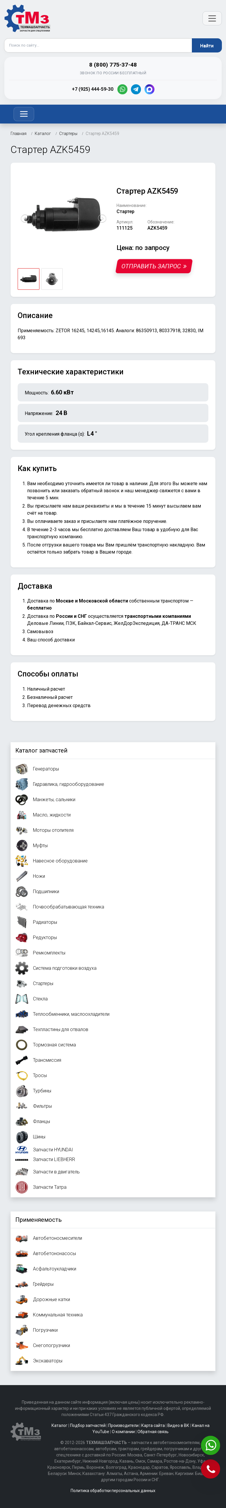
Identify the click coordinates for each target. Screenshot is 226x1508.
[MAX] (149, 89)
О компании (123, 1431)
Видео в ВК (178, 1425)
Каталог (59, 1425)
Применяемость (38, 1219)
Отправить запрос (154, 266)
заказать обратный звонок (90, 490)
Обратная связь (153, 1431)
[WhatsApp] (122, 89)
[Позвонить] (211, 1469)
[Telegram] (136, 89)
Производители (123, 1425)
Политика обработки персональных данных (113, 1490)
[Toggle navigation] (24, 114)
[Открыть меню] (212, 18)
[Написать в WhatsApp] (211, 1446)
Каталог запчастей (41, 750)
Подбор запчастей (88, 1425)
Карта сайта (153, 1425)
